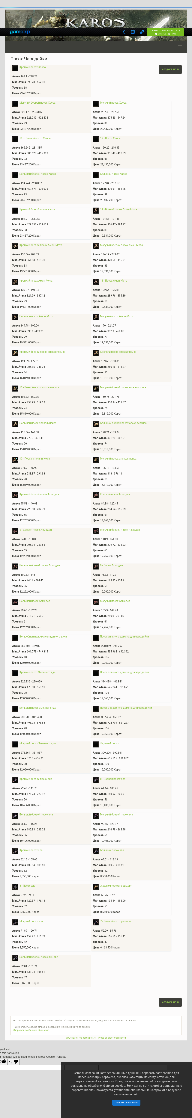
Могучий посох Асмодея (115, 600)
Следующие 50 (170, 69)
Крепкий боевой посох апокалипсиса (42, 351)
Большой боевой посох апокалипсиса (123, 422)
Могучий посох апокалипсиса (118, 458)
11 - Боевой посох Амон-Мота (118, 209)
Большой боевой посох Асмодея (40, 565)
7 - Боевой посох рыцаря (115, 921)
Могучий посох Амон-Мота (116, 316)
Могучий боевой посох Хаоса (38, 102)
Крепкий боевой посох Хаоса (37, 209)
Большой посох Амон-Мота (36, 316)
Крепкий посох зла (31, 850)
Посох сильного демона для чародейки (124, 636)
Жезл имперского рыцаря (116, 885)
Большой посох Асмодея (35, 600)
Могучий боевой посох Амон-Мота (121, 245)
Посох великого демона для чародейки (124, 672)
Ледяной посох (109, 743)
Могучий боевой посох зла (116, 814)
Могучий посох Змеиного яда (38, 743)
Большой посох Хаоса (113, 173)
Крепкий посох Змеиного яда (38, 672)
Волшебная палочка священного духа (43, 636)
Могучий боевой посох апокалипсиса (123, 387)
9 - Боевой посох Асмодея (36, 529)
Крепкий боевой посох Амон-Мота (41, 245)
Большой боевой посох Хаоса (38, 173)
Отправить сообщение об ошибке (31, 1030)
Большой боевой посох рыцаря (39, 956)
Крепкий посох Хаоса (33, 67)
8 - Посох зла (27, 885)
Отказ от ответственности (112, 1038)
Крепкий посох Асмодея (115, 494)
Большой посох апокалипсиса (38, 422)
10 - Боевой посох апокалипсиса (39, 387)
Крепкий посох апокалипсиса (118, 351)
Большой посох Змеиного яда (38, 707)
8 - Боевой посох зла (112, 778)
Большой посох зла (112, 850)
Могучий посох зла (31, 921)
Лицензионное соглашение (81, 1038)
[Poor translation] (14, 1062)
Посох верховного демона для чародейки (126, 707)
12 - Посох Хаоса (110, 138)
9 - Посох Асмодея (111, 565)
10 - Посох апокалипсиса (35, 458)
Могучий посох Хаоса (113, 102)
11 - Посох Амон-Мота (113, 280)
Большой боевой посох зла (36, 814)
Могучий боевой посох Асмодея (120, 529)
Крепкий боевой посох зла (36, 778)
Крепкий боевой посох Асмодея (39, 494)
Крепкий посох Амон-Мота (36, 280)
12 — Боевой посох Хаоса (35, 138)
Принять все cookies (126, 1102)
